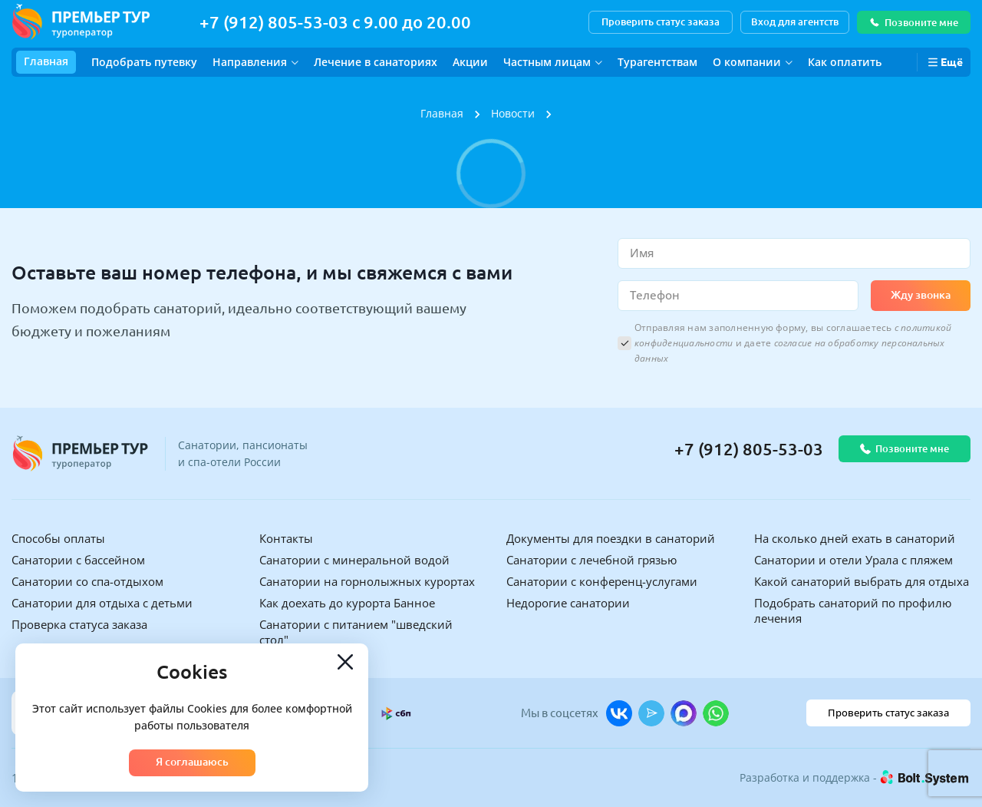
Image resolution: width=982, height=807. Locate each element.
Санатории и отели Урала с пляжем (853, 559)
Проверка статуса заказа (79, 624)
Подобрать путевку (144, 62)
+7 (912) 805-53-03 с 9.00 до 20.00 (335, 21)
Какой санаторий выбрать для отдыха (861, 581)
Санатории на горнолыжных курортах (367, 581)
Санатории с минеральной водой (354, 559)
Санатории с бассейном (78, 559)
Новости (513, 113)
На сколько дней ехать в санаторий (854, 538)
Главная (46, 61)
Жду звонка (921, 295)
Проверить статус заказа (660, 21)
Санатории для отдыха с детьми (102, 602)
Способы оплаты (58, 538)
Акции (470, 62)
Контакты (286, 538)
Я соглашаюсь (192, 762)
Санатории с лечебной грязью (591, 559)
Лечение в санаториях (375, 62)
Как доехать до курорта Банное (347, 602)
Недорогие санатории (568, 602)
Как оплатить (844, 62)
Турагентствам (657, 62)
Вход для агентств (795, 21)
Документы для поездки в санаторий (610, 538)
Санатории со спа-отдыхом (87, 581)
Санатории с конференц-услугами (601, 581)
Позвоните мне (913, 22)
